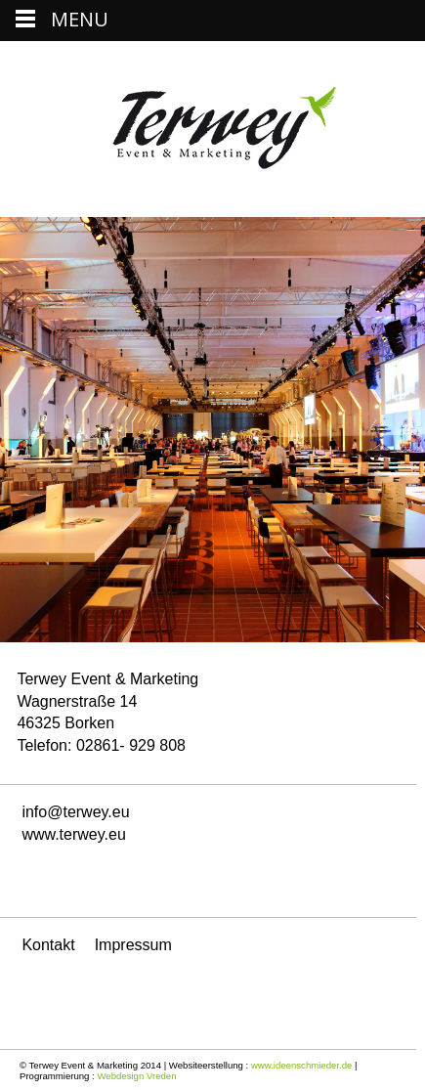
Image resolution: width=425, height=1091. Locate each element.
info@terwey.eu (75, 812)
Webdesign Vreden (136, 1075)
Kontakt (47, 945)
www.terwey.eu (73, 834)
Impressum (133, 945)
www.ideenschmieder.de (301, 1065)
